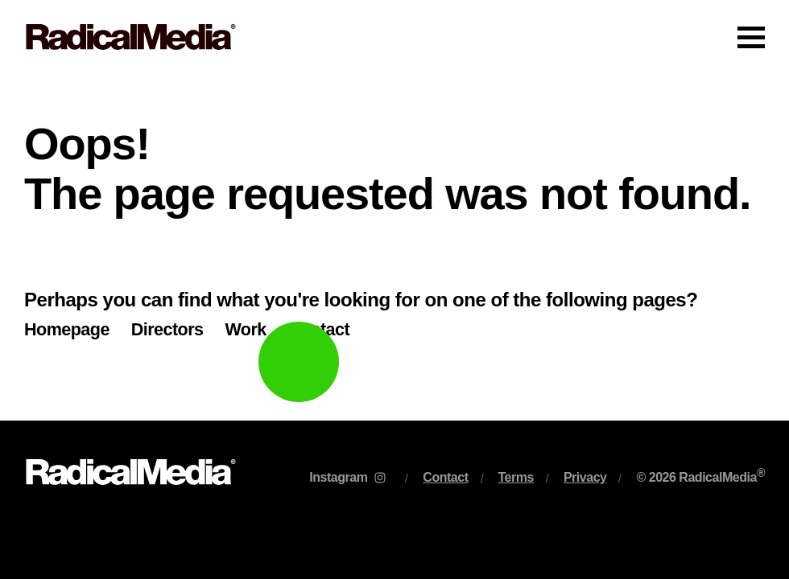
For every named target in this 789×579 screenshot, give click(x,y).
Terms (516, 477)
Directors (167, 329)
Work (245, 329)
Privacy (585, 477)
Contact (318, 329)
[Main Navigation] (394, 37)
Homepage (66, 329)
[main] (394, 247)
